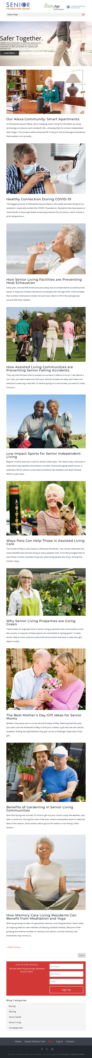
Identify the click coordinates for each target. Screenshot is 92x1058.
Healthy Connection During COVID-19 (38, 199)
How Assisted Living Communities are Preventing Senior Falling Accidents (39, 368)
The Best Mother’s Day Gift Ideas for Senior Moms (44, 716)
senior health (15, 1017)
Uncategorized (16, 1027)
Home (18, 1041)
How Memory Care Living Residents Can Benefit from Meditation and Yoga (41, 916)
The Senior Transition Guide (71, 1054)
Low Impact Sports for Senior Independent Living (43, 455)
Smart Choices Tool (35, 1041)
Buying (12, 1006)
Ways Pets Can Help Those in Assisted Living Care (45, 542)
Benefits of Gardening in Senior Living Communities (39, 808)
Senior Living (15, 1022)
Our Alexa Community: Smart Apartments (42, 119)
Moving (12, 1011)
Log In (59, 1041)
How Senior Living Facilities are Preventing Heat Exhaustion (44, 281)
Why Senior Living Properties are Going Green (41, 622)
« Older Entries (13, 947)
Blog (50, 1041)
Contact (70, 1041)
